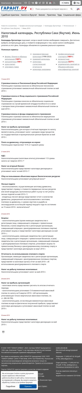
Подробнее (10, 386)
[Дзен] (36, 3)
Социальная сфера (72, 15)
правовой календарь (41, 59)
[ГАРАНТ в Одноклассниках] (47, 3)
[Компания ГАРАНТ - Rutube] (50, 3)
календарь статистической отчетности (39, 64)
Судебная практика (10, 15)
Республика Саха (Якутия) (10, 28)
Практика (51, 15)
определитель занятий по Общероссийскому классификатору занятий (68, 67)
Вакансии (16, 3)
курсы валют (10, 64)
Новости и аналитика (9, 26)
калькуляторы (10, 62)
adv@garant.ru (72, 365)
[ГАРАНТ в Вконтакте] (33, 3)
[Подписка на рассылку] (25, 3)
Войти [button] (65, 3)
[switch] (31, 9)
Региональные (69, 26)
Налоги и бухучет (29, 15)
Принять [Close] (28, 386)
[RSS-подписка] (54, 3)
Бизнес (42, 15)
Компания (6, 3)
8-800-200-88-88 (61, 348)
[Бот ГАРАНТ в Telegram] (43, 3)
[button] (78, 9)
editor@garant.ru (67, 359)
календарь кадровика (42, 69)
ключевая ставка (12, 67)
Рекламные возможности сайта (67, 367)
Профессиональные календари (30, 26)
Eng (76, 3)
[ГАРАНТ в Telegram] (39, 3)
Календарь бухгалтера (53, 26)
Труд (59, 15)
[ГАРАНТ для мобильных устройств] (29, 3)
